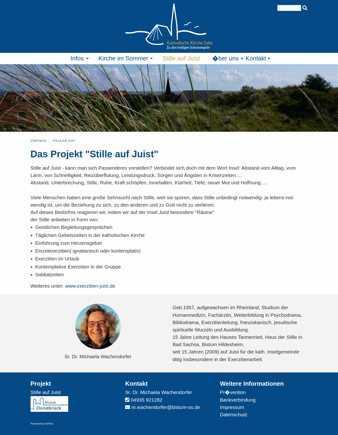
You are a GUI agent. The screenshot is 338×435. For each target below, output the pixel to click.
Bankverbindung (237, 400)
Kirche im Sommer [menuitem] (123, 58)
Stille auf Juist (64, 140)
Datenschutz (233, 414)
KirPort (49, 423)
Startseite (38, 140)
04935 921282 (146, 400)
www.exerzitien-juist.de (90, 286)
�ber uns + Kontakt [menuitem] (239, 58)
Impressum (232, 407)
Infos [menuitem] (77, 58)
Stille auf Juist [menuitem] (181, 58)
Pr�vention (233, 392)
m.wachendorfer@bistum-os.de (165, 407)
